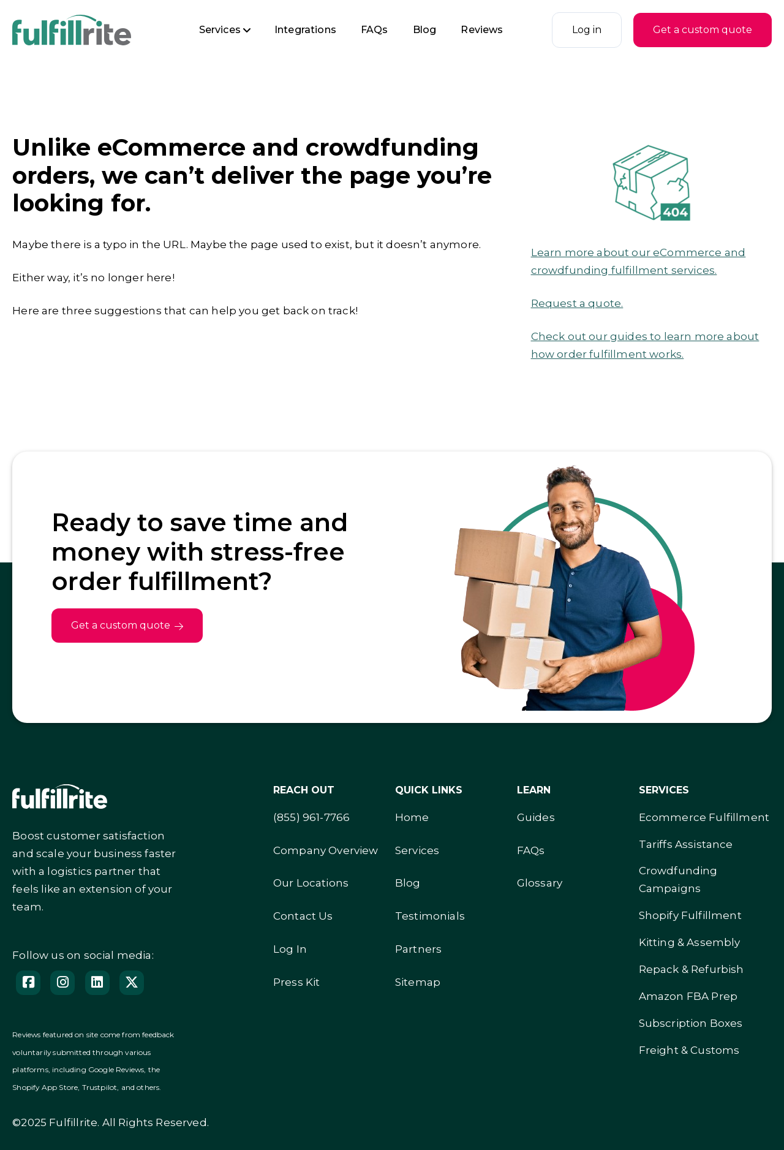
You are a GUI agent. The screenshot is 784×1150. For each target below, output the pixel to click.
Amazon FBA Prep (688, 996)
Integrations (305, 30)
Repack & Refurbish (691, 969)
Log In (290, 949)
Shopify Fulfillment (690, 915)
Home (412, 817)
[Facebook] (28, 982)
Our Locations (311, 883)
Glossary (539, 883)
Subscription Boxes (691, 1023)
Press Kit (296, 982)
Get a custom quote (702, 30)
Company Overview (326, 850)
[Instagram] (62, 982)
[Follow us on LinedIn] (97, 982)
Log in (586, 30)
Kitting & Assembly (690, 942)
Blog (425, 30)
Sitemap (417, 982)
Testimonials (430, 916)
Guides (536, 817)
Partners (418, 949)
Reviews (482, 30)
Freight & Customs (689, 1050)
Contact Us (303, 916)
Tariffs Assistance (686, 844)
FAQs (374, 30)
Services (220, 30)
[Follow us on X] (131, 982)
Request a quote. (577, 303)
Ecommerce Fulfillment (704, 817)
